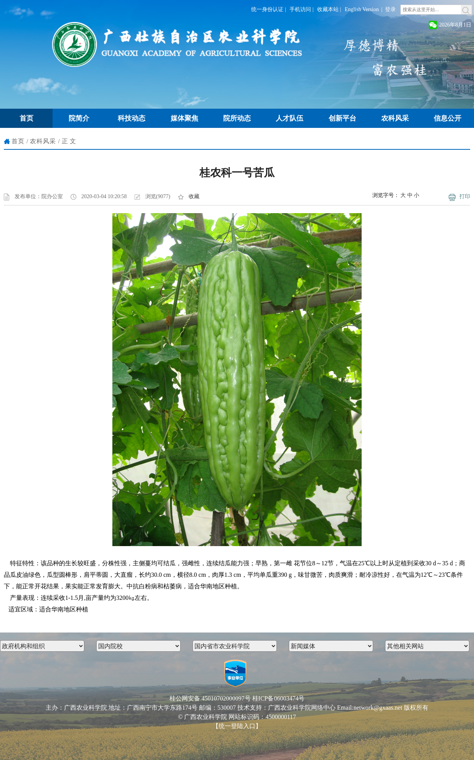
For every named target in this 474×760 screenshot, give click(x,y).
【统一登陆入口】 (237, 726)
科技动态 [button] (131, 118)
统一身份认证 (267, 9)
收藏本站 (328, 9)
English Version (362, 9)
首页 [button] (26, 118)
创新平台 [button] (342, 118)
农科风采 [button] (395, 118)
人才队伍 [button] (289, 118)
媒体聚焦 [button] (184, 118)
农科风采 (43, 141)
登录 (390, 9)
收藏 (194, 196)
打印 (464, 196)
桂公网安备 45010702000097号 (210, 698)
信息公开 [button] (447, 118)
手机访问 (300, 9)
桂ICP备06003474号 (278, 698)
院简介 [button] (79, 118)
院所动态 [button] (237, 118)
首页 (18, 141)
